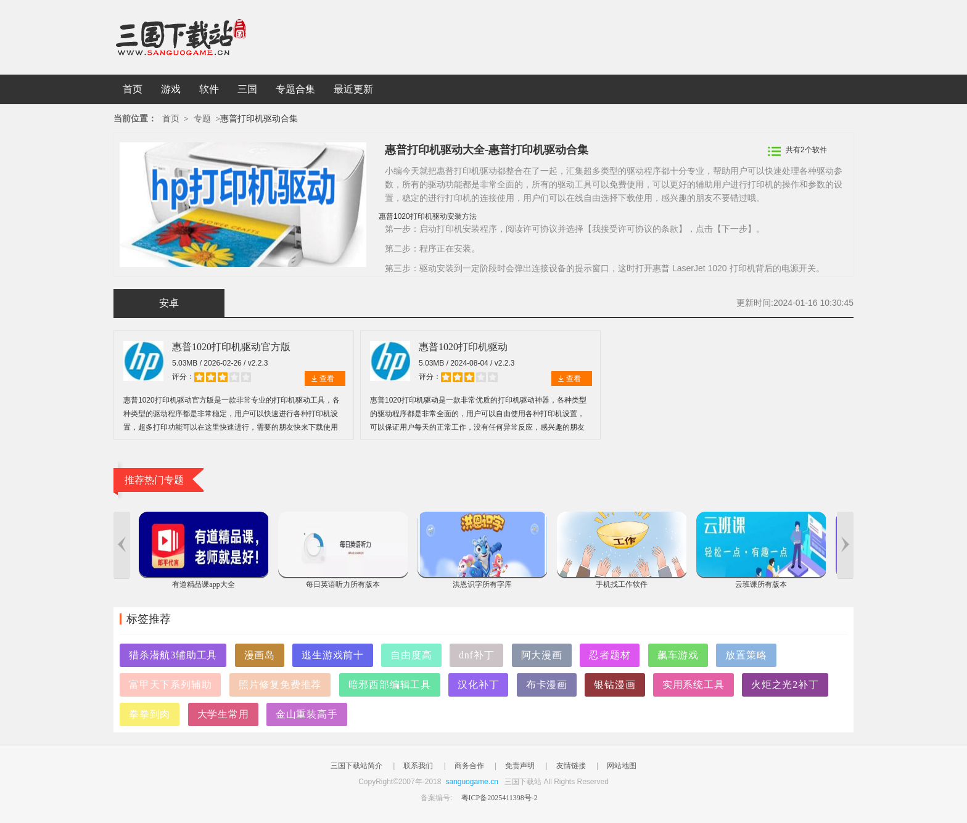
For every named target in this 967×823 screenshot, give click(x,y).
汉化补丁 (478, 684)
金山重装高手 (307, 714)
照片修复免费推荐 (280, 684)
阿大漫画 (541, 655)
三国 (247, 89)
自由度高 (411, 655)
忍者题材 (609, 655)
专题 (202, 118)
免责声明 (520, 765)
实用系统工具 (693, 684)
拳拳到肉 (149, 714)
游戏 (171, 89)
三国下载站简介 (356, 765)
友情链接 (571, 765)
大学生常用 (223, 714)
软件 (209, 89)
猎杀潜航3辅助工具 (173, 655)
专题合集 (295, 89)
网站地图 (621, 765)
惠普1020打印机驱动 (463, 347)
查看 (326, 378)
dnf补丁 (476, 655)
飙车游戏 (678, 655)
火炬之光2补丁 (785, 684)
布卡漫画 (546, 684)
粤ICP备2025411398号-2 (499, 797)
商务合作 (469, 765)
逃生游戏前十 (333, 655)
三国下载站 (199, 37)
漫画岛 (259, 655)
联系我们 (418, 765)
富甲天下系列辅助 (170, 684)
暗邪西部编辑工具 (389, 684)
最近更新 (353, 89)
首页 (132, 89)
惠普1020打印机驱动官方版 (231, 347)
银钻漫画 (614, 684)
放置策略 (746, 655)
